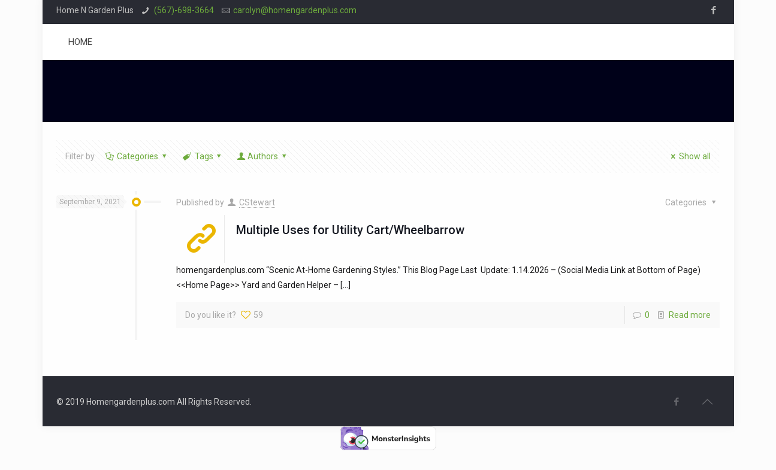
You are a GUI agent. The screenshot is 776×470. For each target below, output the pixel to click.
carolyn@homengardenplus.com (295, 10)
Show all (689, 156)
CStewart (257, 202)
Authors (262, 156)
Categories (137, 156)
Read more (690, 315)
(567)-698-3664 (183, 10)
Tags (203, 156)
